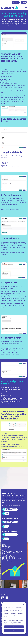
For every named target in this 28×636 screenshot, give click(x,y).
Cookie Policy (13, 613)
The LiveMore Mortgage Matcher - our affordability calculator (12, 552)
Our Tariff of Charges (8, 557)
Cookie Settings (7, 561)
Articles (4, 544)
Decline (13, 630)
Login (24, 2)
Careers (4, 545)
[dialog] (14, 618)
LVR (3, 553)
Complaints (5, 547)
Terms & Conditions (8, 556)
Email (7, 513)
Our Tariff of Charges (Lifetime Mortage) (11, 559)
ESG (3, 550)
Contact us (5, 549)
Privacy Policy (6, 555)
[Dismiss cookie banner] (23, 605)
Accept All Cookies (14, 626)
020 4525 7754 (9, 509)
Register (15, 2)
